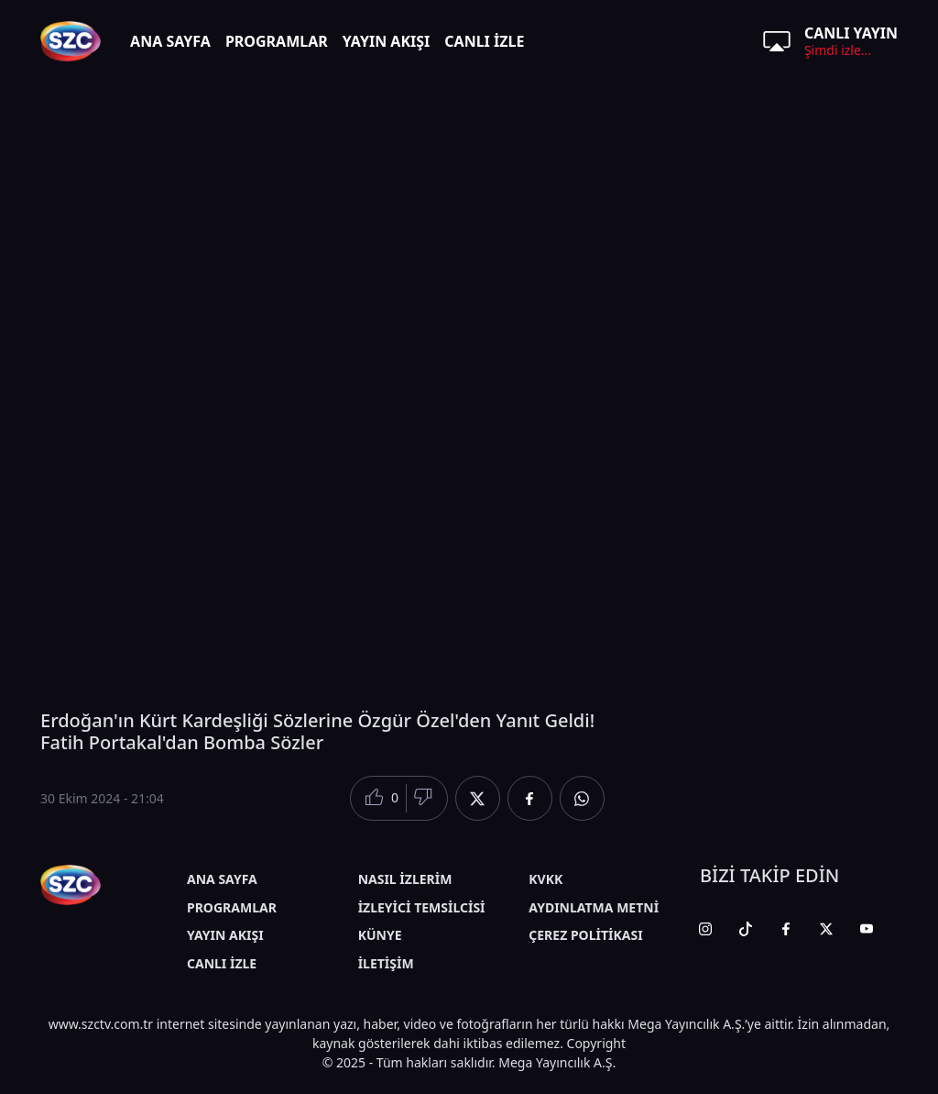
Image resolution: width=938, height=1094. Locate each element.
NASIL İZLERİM (405, 879)
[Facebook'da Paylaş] (529, 798)
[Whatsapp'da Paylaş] (582, 798)
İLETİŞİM (386, 963)
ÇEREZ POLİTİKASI (585, 935)
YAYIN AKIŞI (387, 41)
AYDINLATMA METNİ (594, 907)
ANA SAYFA (170, 41)
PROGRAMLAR (276, 41)
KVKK (545, 879)
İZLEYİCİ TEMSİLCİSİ (421, 907)
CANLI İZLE (484, 41)
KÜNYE (380, 935)
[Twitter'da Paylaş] (477, 798)
